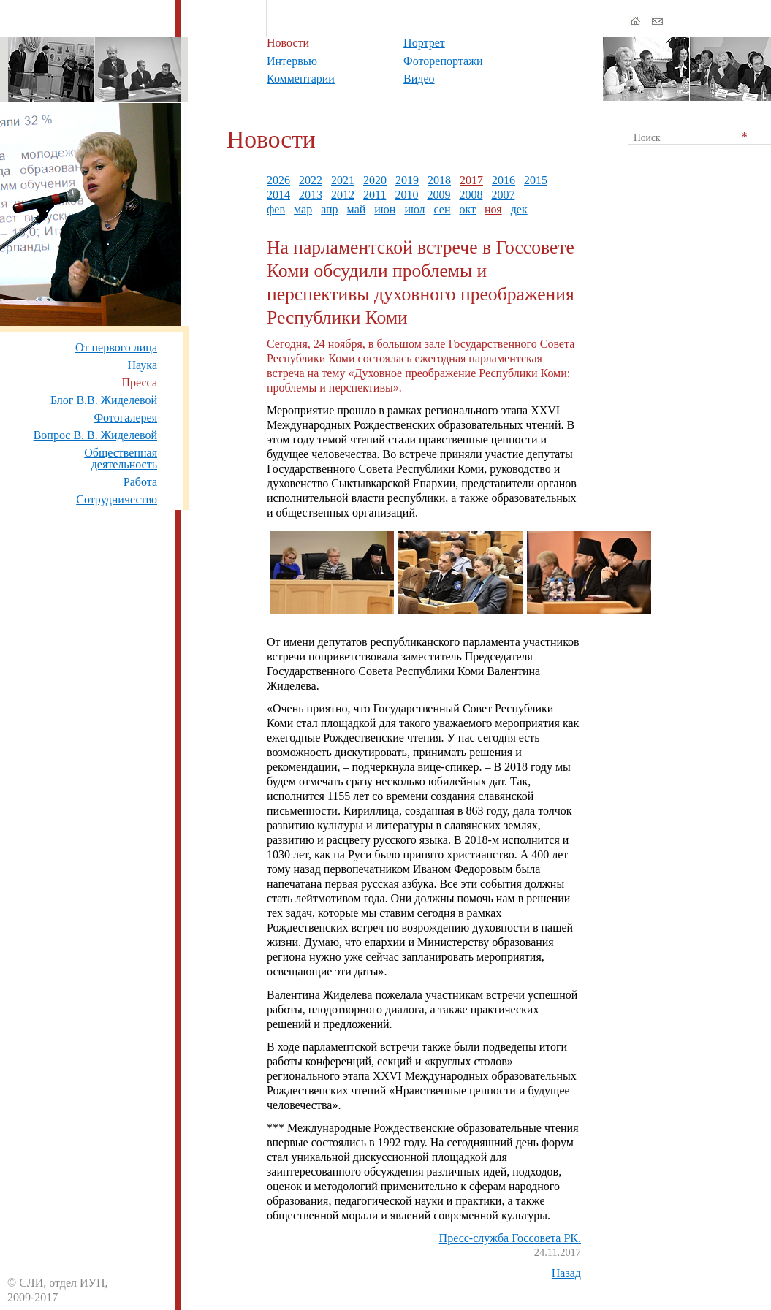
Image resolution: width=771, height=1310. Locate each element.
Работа (140, 482)
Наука (142, 365)
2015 (535, 180)
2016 (503, 180)
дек (519, 209)
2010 (406, 194)
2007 (502, 194)
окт (467, 209)
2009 (438, 194)
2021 (342, 180)
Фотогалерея (125, 417)
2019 (407, 180)
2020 (375, 180)
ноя (493, 209)
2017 (471, 180)
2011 (374, 194)
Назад (566, 1273)
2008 (470, 194)
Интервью (292, 61)
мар (303, 209)
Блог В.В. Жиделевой (103, 400)
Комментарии (301, 78)
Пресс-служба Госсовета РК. (510, 1238)
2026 (278, 180)
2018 (439, 180)
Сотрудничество (116, 499)
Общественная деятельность (120, 458)
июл (414, 209)
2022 (310, 180)
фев (276, 209)
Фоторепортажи (443, 61)
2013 (310, 194)
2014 (278, 194)
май (356, 209)
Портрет (424, 43)
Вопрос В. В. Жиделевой (95, 435)
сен (441, 209)
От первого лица (116, 347)
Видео (418, 78)
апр (329, 209)
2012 (342, 194)
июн (384, 209)
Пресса (139, 382)
